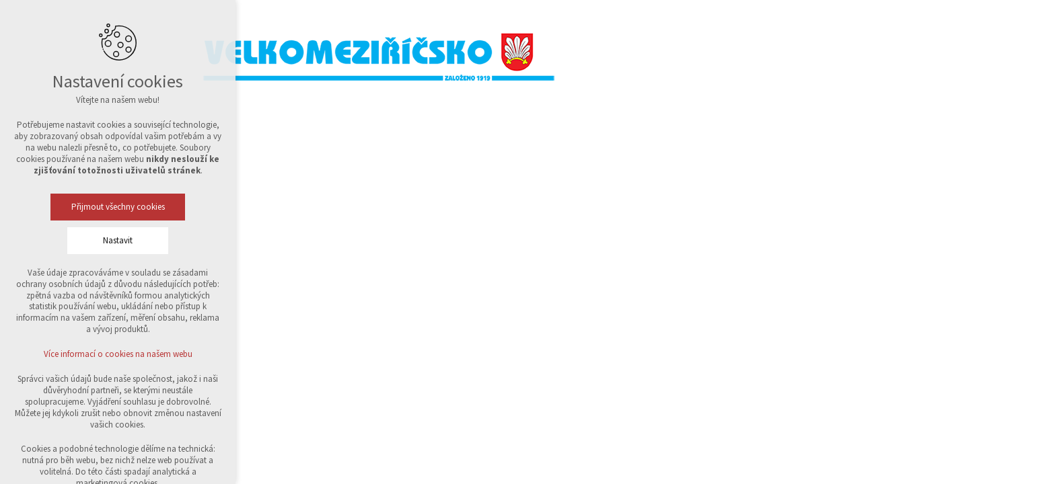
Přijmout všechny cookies (118, 206)
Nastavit (118, 240)
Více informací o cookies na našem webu (118, 354)
